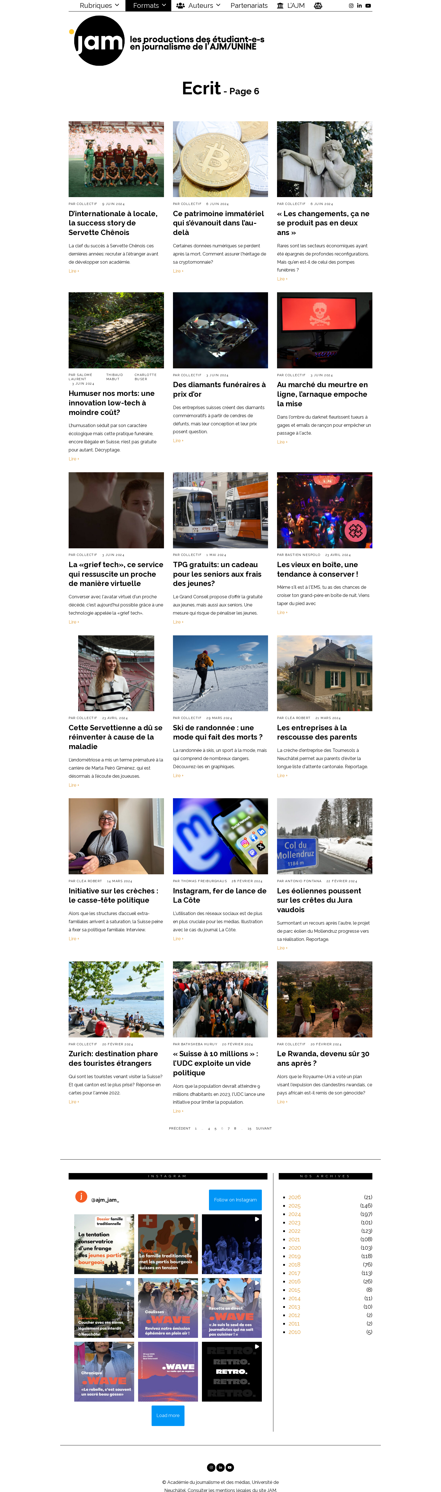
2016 (295, 1281)
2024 (295, 1214)
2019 (295, 1256)
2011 (294, 1323)
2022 (294, 1231)
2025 (295, 1205)
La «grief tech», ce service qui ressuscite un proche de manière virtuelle (116, 574)
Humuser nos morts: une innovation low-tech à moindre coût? (112, 403)
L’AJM (291, 5)
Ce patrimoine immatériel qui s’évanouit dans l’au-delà (218, 223)
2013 (294, 1306)
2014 (295, 1298)
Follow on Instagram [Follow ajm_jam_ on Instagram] (235, 1200)
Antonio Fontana (303, 881)
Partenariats (249, 5)
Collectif (87, 204)
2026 (295, 1197)
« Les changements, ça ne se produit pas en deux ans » (323, 223)
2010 (295, 1332)
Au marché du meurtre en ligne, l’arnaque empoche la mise (322, 394)
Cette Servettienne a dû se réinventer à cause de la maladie (116, 737)
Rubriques (92, 5)
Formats (145, 5)
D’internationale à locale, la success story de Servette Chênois (113, 223)
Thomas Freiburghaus (204, 881)
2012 (294, 1315)
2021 (294, 1239)
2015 (294, 1289)
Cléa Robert (298, 718)
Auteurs (194, 5)
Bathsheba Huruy (199, 1044)
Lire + (74, 271)
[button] (104, 1244)
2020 (295, 1247)
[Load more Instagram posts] (168, 1416)
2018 (294, 1264)
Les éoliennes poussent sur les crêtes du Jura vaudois (319, 900)
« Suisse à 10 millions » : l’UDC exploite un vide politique (215, 1063)
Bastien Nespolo (303, 555)
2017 (294, 1273)
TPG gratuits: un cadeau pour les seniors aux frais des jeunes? (217, 574)
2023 (294, 1222)
